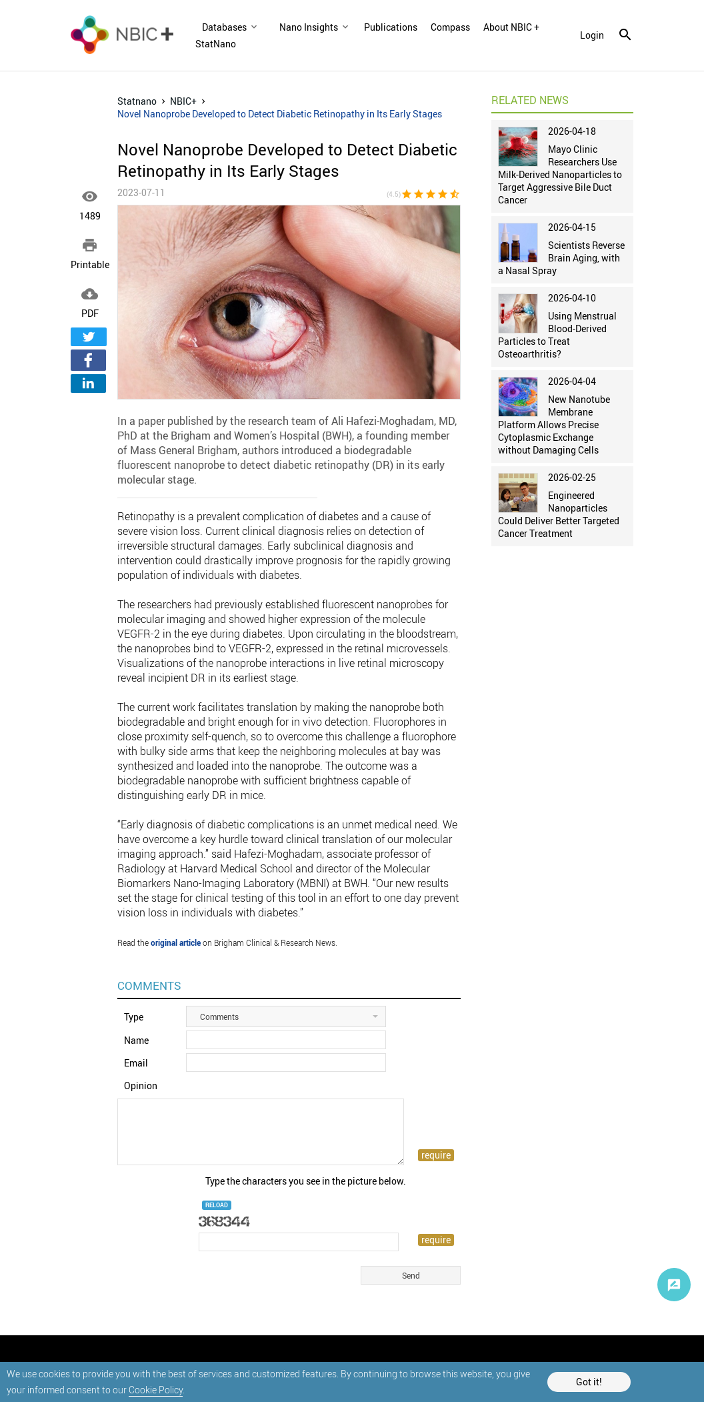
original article (176, 942)
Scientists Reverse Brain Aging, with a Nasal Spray (561, 258)
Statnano (137, 101)
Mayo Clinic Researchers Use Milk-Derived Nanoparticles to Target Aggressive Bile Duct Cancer (560, 174)
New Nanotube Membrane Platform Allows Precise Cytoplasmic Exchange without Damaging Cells (554, 424)
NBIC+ (183, 101)
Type (133, 1016)
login (592, 35)
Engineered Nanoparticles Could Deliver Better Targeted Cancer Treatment (558, 514)
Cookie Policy (156, 1389)
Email (136, 1063)
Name (136, 1040)
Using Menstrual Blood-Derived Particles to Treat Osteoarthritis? (557, 334)
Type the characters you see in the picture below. (305, 1181)
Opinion (140, 1085)
